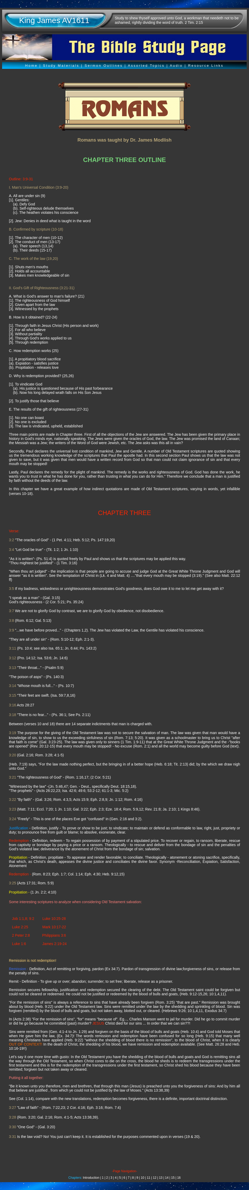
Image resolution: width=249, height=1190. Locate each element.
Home (31, 66)
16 (179, 1178)
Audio (176, 66)
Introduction (91, 1178)
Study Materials (61, 66)
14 (167, 1178)
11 (148, 1178)
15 (173, 1178)
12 (154, 1178)
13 (160, 1178)
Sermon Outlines (104, 66)
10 (142, 1178)
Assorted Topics (146, 66)
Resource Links (206, 66)
